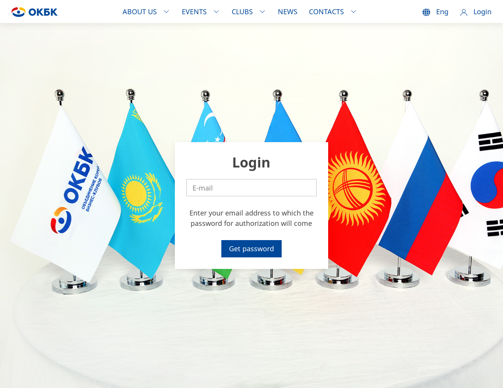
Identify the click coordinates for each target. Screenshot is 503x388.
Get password (251, 248)
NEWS (287, 11)
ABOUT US (146, 11)
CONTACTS (333, 11)
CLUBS (249, 11)
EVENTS (201, 11)
